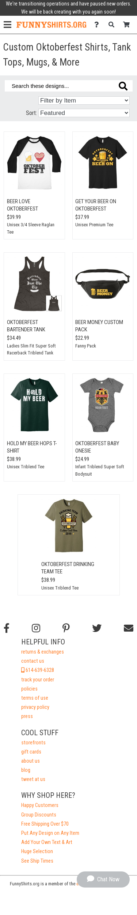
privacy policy (35, 707)
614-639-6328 (37, 670)
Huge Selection (37, 851)
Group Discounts (38, 815)
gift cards (31, 752)
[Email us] (128, 628)
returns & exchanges (42, 652)
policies (29, 689)
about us (30, 761)
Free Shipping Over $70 (45, 824)
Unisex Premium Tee (94, 224)
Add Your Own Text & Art (46, 842)
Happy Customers (39, 805)
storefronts (33, 743)
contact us (32, 661)
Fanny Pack (85, 346)
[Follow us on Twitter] (97, 628)
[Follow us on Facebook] (6, 628)
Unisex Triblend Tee (25, 466)
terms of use (34, 698)
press (27, 716)
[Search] (113, 24)
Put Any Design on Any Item (50, 833)
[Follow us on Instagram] (36, 628)
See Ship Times (37, 861)
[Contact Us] (98, 24)
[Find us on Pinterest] (66, 628)
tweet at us (33, 779)
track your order (37, 680)
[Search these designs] (69, 86)
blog (25, 770)
